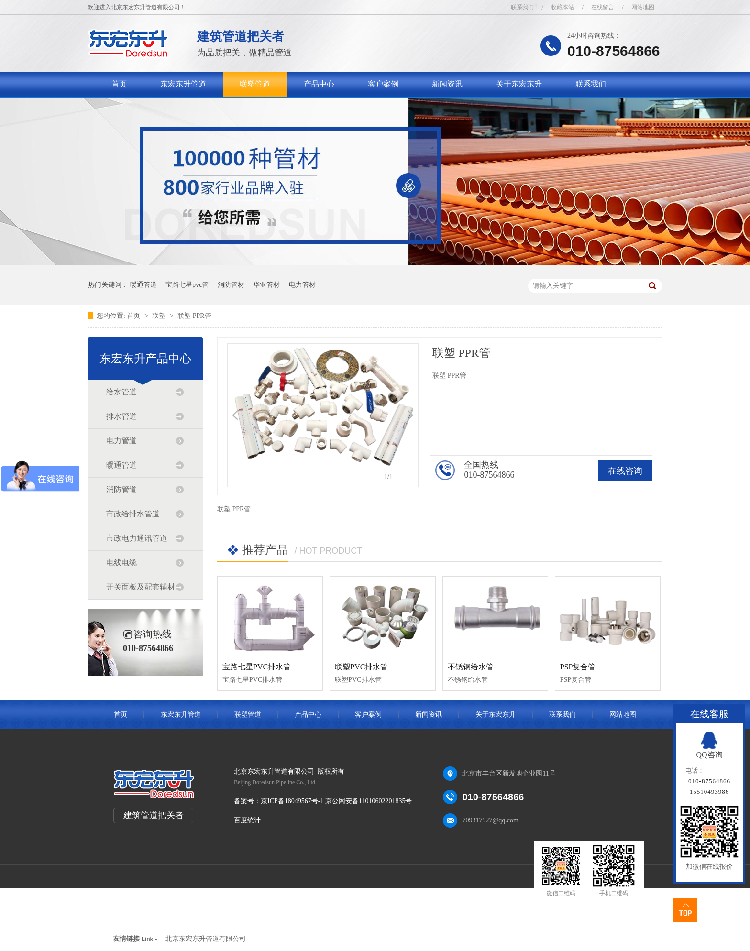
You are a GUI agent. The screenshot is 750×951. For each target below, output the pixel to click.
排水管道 (121, 416)
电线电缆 (121, 562)
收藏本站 (562, 7)
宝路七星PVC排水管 (256, 667)
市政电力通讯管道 (136, 538)
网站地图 (642, 7)
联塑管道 (255, 84)
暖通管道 (143, 284)
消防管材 (231, 284)
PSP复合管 (578, 667)
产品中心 (319, 84)
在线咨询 (625, 471)
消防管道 (121, 489)
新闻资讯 (447, 84)
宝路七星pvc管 (187, 284)
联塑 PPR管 (194, 315)
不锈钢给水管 (471, 667)
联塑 (159, 315)
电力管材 (302, 284)
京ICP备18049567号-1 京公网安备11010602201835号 (336, 801)
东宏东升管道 (183, 84)
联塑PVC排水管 (361, 667)
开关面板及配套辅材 (140, 587)
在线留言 (602, 7)
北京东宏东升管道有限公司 (205, 938)
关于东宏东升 (519, 84)
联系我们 (522, 7)
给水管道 (121, 392)
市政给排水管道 (133, 514)
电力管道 (121, 441)
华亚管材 (266, 284)
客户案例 (383, 84)
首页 (119, 84)
